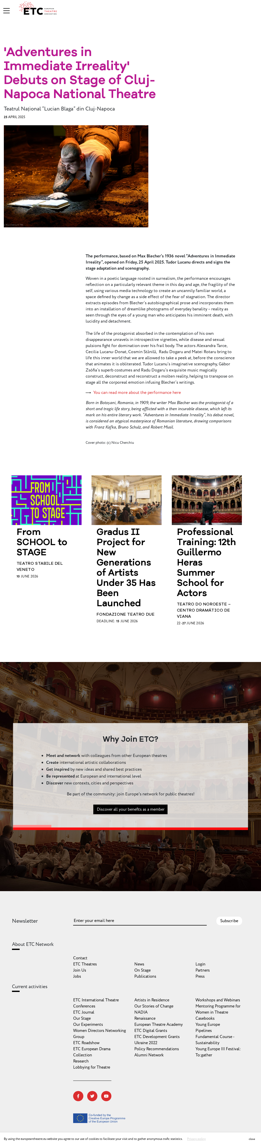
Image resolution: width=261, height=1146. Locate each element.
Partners (202, 970)
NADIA (141, 1012)
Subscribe (229, 921)
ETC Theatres (85, 964)
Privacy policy (196, 1139)
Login (200, 964)
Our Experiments (88, 1024)
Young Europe (207, 1024)
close (252, 1139)
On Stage (142, 970)
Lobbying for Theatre (91, 1067)
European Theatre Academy (158, 1024)
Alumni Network (149, 1055)
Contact (80, 958)
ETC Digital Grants (150, 1030)
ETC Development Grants (157, 1037)
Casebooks (205, 1018)
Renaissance (144, 1018)
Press (200, 976)
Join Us (79, 970)
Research (81, 1061)
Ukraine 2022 (145, 1043)
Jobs (77, 976)
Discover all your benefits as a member (130, 817)
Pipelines (203, 1030)
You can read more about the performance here (137, 393)
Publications (145, 976)
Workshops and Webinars (217, 1000)
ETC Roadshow (86, 1043)
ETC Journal (83, 1012)
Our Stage (82, 1018)
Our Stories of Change (153, 1006)
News (139, 964)
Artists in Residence (151, 1000)
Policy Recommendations (156, 1049)
